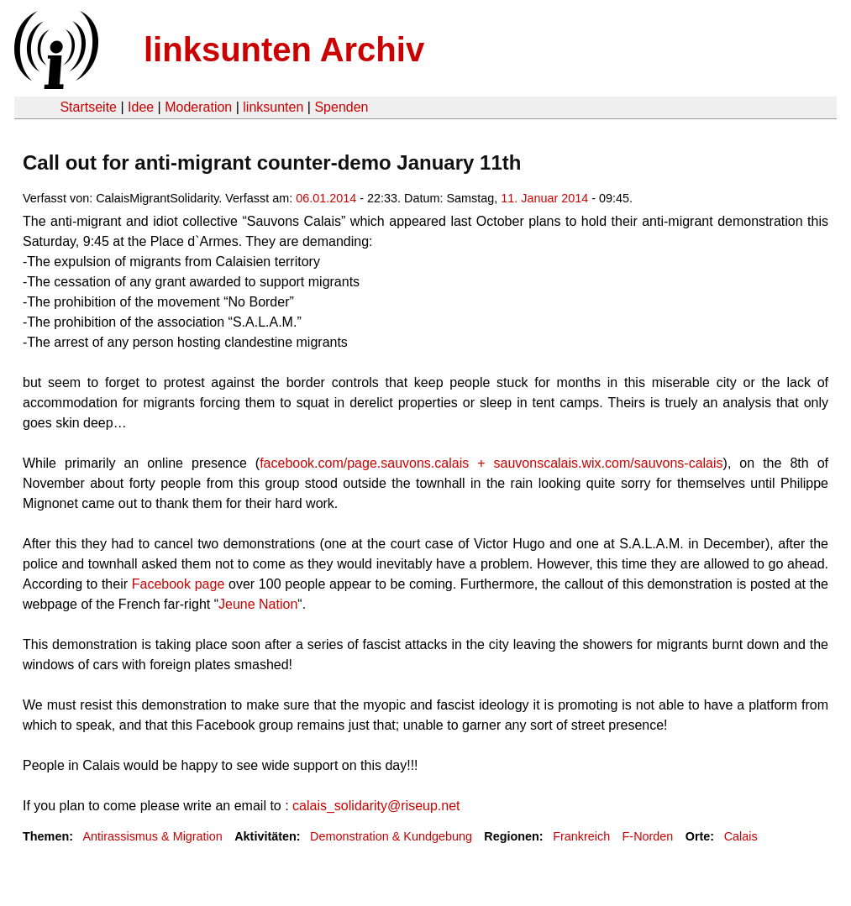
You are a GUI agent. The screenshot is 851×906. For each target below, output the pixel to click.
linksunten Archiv (284, 49)
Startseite (88, 107)
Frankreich (581, 836)
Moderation (198, 107)
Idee (141, 107)
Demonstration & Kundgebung (391, 836)
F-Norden (648, 836)
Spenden (341, 107)
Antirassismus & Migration (152, 836)
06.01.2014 (326, 198)
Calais (741, 836)
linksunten (273, 107)
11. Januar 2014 (544, 198)
